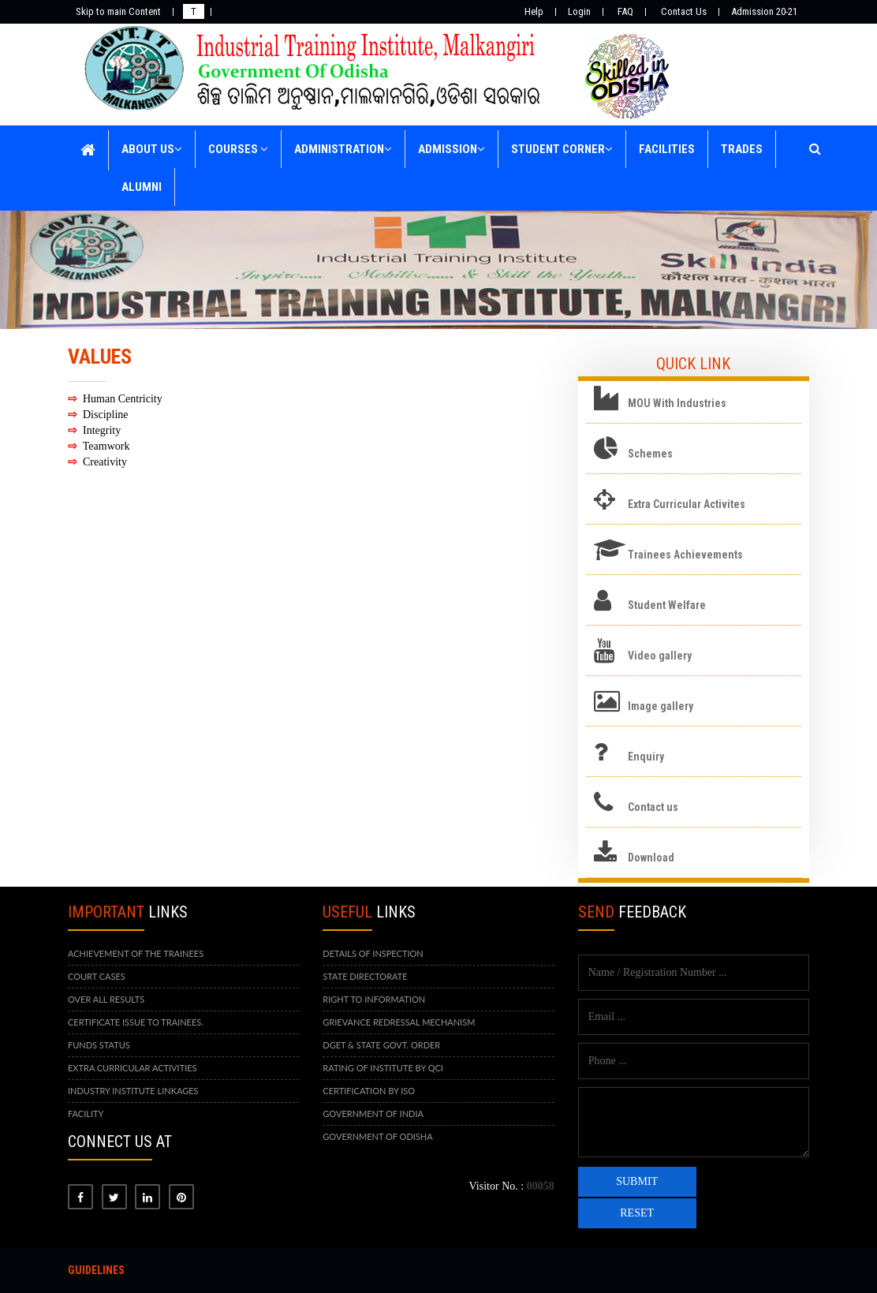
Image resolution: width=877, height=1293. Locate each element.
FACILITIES (667, 149)
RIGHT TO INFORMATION (374, 999)
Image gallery (660, 706)
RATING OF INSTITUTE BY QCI (383, 1068)
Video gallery (660, 655)
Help (533, 11)
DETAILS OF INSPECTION (373, 953)
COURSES (238, 149)
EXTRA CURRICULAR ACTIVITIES (132, 1068)
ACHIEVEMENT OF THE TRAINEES (135, 953)
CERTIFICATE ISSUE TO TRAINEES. (135, 1022)
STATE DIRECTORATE (365, 976)
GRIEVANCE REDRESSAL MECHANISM (399, 1022)
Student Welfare (667, 605)
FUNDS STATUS (99, 1045)
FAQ (625, 11)
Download (651, 857)
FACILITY (85, 1113)
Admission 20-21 (764, 11)
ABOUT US (151, 149)
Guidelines (96, 1270)
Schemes (650, 453)
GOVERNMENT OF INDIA (373, 1113)
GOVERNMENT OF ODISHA (377, 1136)
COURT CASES (96, 976)
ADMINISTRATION (343, 149)
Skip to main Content (118, 11)
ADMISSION (451, 149)
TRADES (742, 149)
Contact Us (684, 11)
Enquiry (646, 756)
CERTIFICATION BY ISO (369, 1091)
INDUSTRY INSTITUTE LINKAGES (133, 1091)
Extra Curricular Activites (686, 504)
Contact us (653, 807)
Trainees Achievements (685, 554)
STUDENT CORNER (562, 149)
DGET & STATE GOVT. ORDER (381, 1045)
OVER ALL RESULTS (106, 999)
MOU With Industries (677, 403)
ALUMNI (141, 187)
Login (579, 11)
